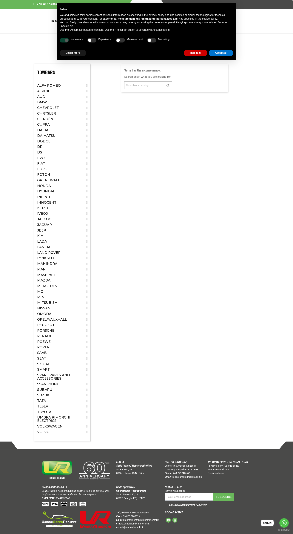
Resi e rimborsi (216, 473)
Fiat (41, 163)
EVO (41, 158)
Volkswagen (50, 426)
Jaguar (44, 224)
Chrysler (46, 113)
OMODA (44, 314)
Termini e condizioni (218, 469)
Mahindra (47, 263)
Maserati (46, 275)
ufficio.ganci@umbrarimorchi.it (132, 523)
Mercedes (47, 286)
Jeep (41, 230)
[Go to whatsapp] (284, 523)
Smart (43, 369)
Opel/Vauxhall (52, 319)
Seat (41, 358)
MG (40, 291)
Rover (43, 347)
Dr (39, 146)
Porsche (45, 330)
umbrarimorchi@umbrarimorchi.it (141, 519)
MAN (41, 269)
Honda (44, 186)
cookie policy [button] (209, 18)
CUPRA (43, 124)
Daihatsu (46, 135)
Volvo (43, 432)
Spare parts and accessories (53, 376)
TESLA (42, 406)
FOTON (43, 174)
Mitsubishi (47, 302)
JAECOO (44, 219)
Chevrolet (48, 107)
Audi (41, 96)
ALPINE (43, 91)
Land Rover (49, 252)
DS (39, 152)
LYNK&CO (45, 258)
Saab (42, 353)
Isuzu (42, 208)
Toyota (44, 412)
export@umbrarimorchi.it (129, 527)
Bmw (42, 102)
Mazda (43, 280)
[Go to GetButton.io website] (284, 530)
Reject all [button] (195, 52)
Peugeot (46, 325)
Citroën (45, 119)
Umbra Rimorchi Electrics (53, 419)
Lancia (43, 247)
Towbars (46, 72)
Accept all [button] (221, 52)
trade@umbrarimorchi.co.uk (187, 476)
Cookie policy (231, 465)
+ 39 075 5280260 (49, 4)
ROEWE (44, 341)
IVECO (42, 213)
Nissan (43, 308)
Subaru (44, 389)
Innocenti (47, 202)
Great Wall (48, 180)
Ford (42, 169)
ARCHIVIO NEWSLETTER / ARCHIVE (188, 505)
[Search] (148, 85)
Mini (41, 297)
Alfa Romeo (49, 85)
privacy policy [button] (156, 14)
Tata (41, 400)
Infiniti (44, 197)
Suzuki (44, 395)
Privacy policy (215, 465)
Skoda (43, 364)
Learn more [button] (73, 52)
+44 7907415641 (181, 473)
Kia (40, 236)
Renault (45, 336)
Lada (42, 241)
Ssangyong (48, 384)
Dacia (42, 130)
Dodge (43, 141)
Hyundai (45, 191)
